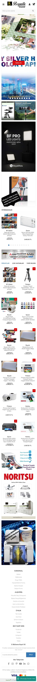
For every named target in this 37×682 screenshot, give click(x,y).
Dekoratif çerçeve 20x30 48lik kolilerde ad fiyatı (9, 234)
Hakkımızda (18, 577)
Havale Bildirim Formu (18, 583)
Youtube (18, 638)
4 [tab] (15, 98)
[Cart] (34, 4)
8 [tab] (24, 98)
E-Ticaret (14, 680)
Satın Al (18, 63)
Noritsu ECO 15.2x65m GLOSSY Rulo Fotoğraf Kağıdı (27, 409)
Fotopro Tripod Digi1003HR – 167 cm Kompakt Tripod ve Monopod (27, 288)
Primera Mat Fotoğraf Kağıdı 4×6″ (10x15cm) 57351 (9, 409)
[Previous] (3, 57)
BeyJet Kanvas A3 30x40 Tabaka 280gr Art (28, 348)
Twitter (19, 632)
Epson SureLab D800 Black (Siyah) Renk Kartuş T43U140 (28, 234)
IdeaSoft (8, 680)
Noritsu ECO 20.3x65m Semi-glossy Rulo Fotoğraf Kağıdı (27, 440)
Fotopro (27, 284)
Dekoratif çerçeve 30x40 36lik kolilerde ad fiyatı (9, 287)
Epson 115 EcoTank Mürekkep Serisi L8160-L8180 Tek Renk (28, 318)
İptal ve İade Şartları (18, 604)
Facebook (18, 629)
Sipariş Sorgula (18, 586)
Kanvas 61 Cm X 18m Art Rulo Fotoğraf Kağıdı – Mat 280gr (9, 379)
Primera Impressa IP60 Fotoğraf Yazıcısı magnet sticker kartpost (28, 379)
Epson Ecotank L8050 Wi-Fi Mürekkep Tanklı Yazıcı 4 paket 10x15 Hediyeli (9, 441)
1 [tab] (8, 98)
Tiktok (18, 641)
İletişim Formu (19, 588)
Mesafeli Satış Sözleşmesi (18, 595)
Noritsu (27, 406)
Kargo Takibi (18, 580)
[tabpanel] (18, 57)
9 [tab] (27, 98)
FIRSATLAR (5, 263)
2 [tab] (10, 98)
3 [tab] (12, 98)
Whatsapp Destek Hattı (26, 679)
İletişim (18, 574)
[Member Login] (29, 4)
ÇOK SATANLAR (18, 263)
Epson (28, 231)
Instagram (18, 635)
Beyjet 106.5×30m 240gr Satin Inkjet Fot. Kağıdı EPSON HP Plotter (9, 349)
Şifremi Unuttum (18, 620)
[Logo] (16, 4)
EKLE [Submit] (31, 655)
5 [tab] (17, 98)
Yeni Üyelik (18, 614)
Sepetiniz (18, 622)
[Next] (34, 57)
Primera (27, 376)
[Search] (18, 11)
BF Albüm (9, 231)
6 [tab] (19, 98)
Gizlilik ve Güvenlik (18, 601)
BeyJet (9, 315)
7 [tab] (22, 98)
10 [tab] (29, 98)
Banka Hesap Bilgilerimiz (18, 598)
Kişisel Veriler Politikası (18, 607)
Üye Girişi (18, 617)
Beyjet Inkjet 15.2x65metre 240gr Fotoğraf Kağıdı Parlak (9, 318)
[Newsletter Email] (13, 654)
